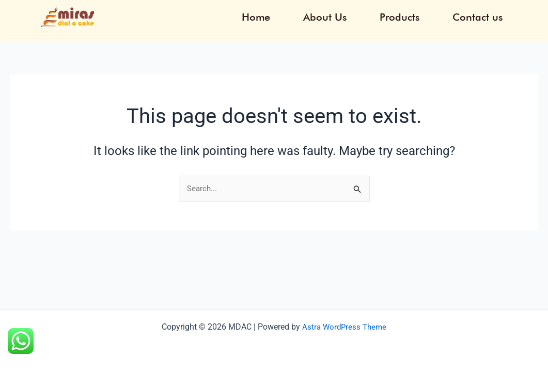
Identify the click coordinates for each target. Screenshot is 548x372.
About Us (354, 15)
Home (296, 15)
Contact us (484, 15)
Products (418, 15)
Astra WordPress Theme (344, 327)
